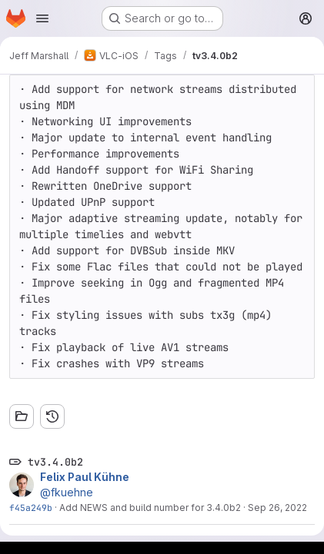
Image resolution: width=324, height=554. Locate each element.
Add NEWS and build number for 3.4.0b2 (150, 507)
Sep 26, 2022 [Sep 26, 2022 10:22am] (277, 507)
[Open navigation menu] (42, 18)
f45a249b (30, 507)
